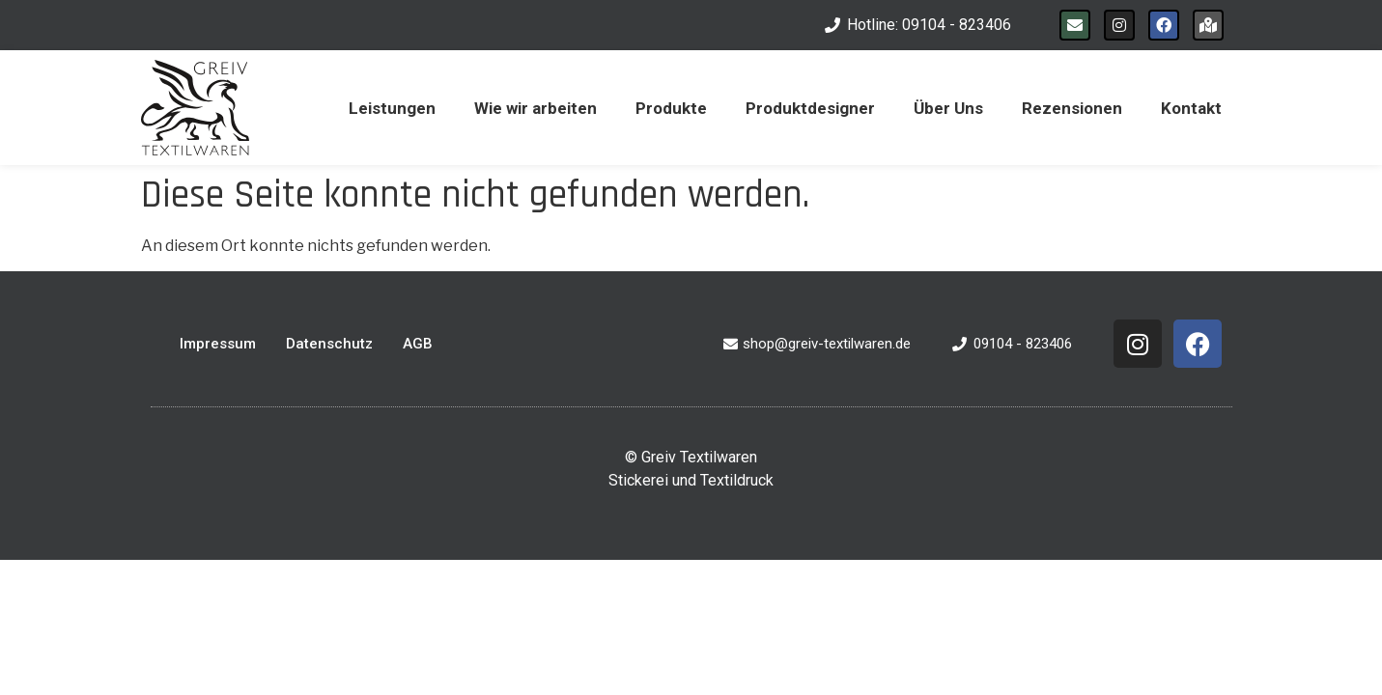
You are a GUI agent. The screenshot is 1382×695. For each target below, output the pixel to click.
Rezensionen (1072, 108)
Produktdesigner (810, 108)
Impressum (218, 343)
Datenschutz (329, 343)
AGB (418, 343)
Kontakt (1191, 108)
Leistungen (392, 108)
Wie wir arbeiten (535, 108)
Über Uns (948, 108)
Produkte (671, 108)
